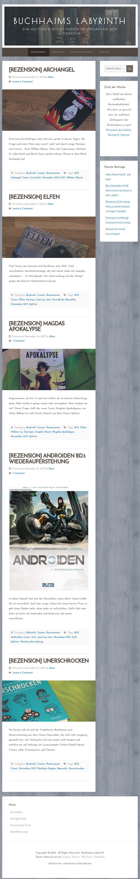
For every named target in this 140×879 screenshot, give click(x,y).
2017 (76, 173)
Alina (51, 77)
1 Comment (19, 341)
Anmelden (16, 812)
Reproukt (62, 768)
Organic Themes (71, 858)
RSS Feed (87, 858)
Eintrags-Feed (18, 819)
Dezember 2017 (50, 177)
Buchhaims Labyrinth (70, 21)
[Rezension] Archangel (42, 70)
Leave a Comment (23, 82)
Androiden (16, 637)
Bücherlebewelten (81, 52)
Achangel (16, 177)
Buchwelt (31, 173)
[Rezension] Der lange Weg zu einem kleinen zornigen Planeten (118, 208)
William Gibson (75, 177)
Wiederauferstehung (31, 642)
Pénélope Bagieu (46, 768)
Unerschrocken (76, 768)
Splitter (33, 304)
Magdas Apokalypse (63, 432)
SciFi (62, 177)
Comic (25, 177)
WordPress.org (19, 832)
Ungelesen (58, 52)
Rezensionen (38, 52)
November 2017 (19, 304)
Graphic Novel (43, 432)
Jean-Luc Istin (43, 300)
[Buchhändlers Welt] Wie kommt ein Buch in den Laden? (118, 191)
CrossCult (35, 177)
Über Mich (104, 52)
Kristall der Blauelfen (64, 300)
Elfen (22, 300)
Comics (41, 173)
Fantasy (30, 300)
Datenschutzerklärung (77, 864)
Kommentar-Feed (20, 825)
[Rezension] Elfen (34, 197)
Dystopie (29, 432)
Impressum (54, 864)
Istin (34, 637)
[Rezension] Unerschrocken (49, 661)
